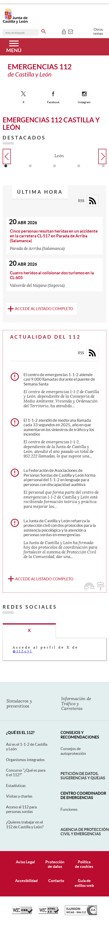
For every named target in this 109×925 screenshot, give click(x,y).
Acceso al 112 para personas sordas (21, 809)
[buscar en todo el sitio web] (44, 30)
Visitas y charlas (19, 796)
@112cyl (22, 651)
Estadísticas (16, 785)
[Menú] (14, 46)
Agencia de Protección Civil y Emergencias (85, 831)
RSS (81, 200)
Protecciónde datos (54, 864)
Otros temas (98, 31)
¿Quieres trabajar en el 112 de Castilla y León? (24, 824)
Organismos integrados (25, 759)
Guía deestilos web (84, 882)
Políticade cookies (84, 864)
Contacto (56, 880)
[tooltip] (64, 31)
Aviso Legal (25, 862)
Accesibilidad (26, 880)
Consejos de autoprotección (73, 750)
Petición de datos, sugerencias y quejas (83, 775)
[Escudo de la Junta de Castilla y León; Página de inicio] (15, 22)
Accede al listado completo (44, 308)
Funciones (69, 809)
